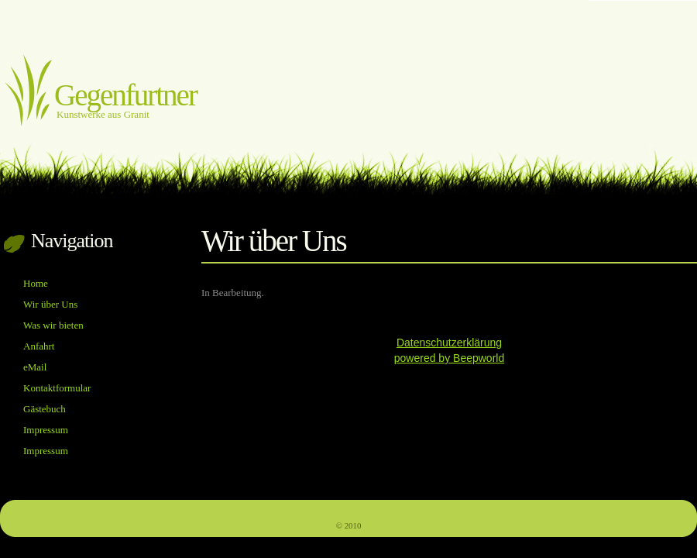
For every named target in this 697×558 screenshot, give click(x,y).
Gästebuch (44, 409)
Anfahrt (38, 346)
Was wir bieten (53, 325)
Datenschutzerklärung (449, 342)
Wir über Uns (50, 304)
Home (35, 283)
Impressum (45, 430)
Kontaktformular (57, 388)
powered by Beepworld (449, 358)
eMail (34, 367)
